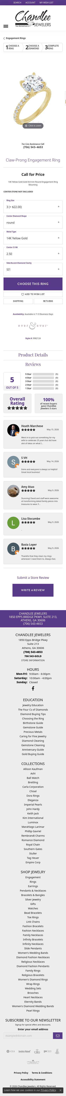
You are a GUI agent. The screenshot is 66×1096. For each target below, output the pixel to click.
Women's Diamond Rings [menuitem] (33, 979)
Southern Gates (33, 849)
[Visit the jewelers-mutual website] (24, 1051)
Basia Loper (29, 544)
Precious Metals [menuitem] (33, 732)
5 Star (28, 374)
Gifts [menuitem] (33, 904)
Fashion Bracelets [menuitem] (33, 926)
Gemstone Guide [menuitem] (33, 727)
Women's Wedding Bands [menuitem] (33, 952)
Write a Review (33, 590)
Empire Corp (33, 862)
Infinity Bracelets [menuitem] (33, 939)
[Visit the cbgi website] (37, 1051)
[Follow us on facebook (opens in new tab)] (33, 688)
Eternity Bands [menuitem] (33, 1001)
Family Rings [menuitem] (33, 970)
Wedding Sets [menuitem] (33, 988)
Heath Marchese (32, 426)
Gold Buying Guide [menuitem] (33, 754)
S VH (24, 458)
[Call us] (33, 656)
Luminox (33, 822)
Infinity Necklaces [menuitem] (33, 944)
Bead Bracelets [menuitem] (33, 912)
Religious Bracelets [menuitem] (33, 975)
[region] (33, 100)
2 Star (28, 384)
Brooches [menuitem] (33, 992)
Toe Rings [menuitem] (33, 917)
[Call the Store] (33, 652)
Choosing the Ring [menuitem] (33, 718)
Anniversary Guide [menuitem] (33, 749)
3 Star (28, 381)
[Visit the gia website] (11, 1051)
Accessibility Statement (33, 1079)
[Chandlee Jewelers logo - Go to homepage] (33, 18)
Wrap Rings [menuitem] (33, 984)
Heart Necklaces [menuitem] (33, 997)
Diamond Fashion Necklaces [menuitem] (33, 957)
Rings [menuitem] (33, 881)
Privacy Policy (21, 1072)
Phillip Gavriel (33, 831)
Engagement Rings (16, 38)
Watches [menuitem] (33, 908)
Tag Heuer (33, 858)
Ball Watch (33, 778)
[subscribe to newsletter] (57, 1035)
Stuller (33, 853)
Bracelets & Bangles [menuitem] (33, 895)
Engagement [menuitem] (32, 877)
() (56, 374)
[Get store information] (33, 660)
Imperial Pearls (33, 804)
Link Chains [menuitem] (33, 921)
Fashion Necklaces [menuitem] (33, 930)
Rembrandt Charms (33, 835)
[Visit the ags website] (33, 1062)
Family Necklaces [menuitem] (33, 935)
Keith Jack (33, 813)
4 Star (28, 377)
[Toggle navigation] (6, 24)
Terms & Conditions (42, 1072)
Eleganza (33, 800)
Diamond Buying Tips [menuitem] (33, 714)
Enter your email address (33, 1029)
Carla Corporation (32, 786)
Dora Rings (33, 795)
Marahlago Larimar (33, 826)
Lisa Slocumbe (30, 518)
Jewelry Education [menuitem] (33, 705)
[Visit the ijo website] (48, 1051)
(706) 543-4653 (33, 147)
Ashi (33, 773)
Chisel (32, 791)
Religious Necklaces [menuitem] (33, 961)
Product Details (33, 355)
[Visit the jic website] (57, 1051)
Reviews (33, 365)
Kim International (33, 818)
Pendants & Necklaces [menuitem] (33, 890)
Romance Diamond (33, 840)
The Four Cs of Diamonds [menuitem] (33, 709)
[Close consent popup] (60, 1090)
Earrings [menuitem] (33, 886)
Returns (48, 301)
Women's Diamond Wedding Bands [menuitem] (33, 1006)
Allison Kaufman (33, 769)
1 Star (28, 388)
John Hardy (33, 809)
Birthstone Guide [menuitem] (33, 723)
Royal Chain (33, 844)
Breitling (33, 782)
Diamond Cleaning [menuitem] (33, 740)
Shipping (18, 301)
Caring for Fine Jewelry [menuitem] (33, 736)
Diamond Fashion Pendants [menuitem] (33, 966)
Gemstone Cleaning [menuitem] (33, 745)
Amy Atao (27, 487)
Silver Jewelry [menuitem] (33, 899)
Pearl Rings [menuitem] (33, 1010)
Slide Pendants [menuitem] (33, 948)
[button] (17, 2)
